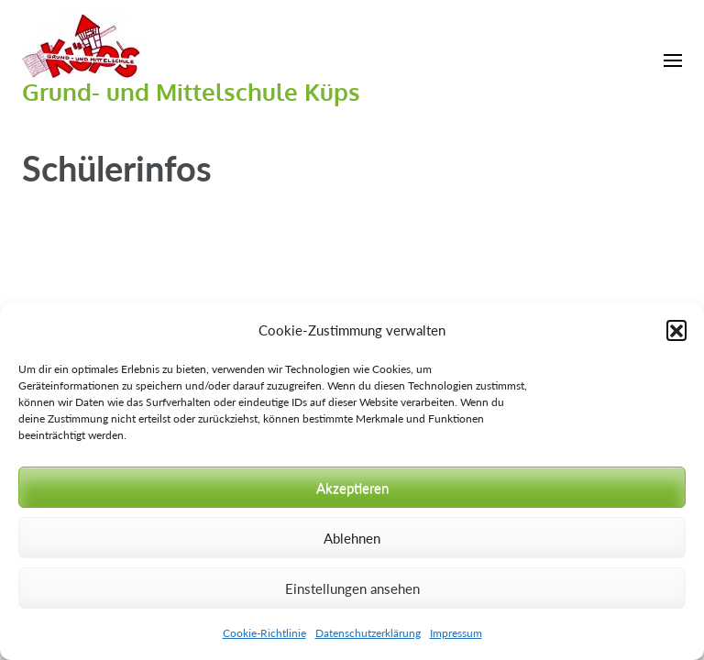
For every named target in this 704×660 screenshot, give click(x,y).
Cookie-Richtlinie (264, 633)
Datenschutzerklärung (368, 633)
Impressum (456, 633)
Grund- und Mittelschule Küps (191, 91)
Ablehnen (352, 538)
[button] (676, 330)
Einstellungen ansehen (352, 588)
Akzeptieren (352, 487)
